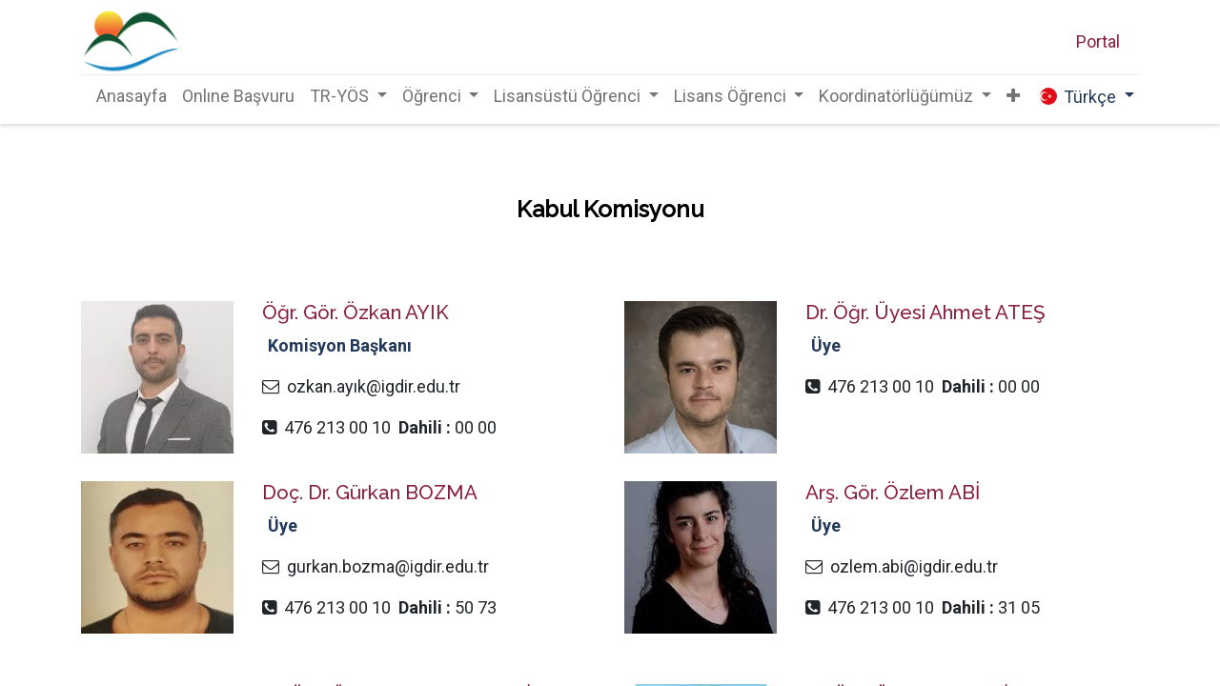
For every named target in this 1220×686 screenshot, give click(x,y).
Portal (1098, 41)
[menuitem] (131, 95)
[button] (1013, 95)
